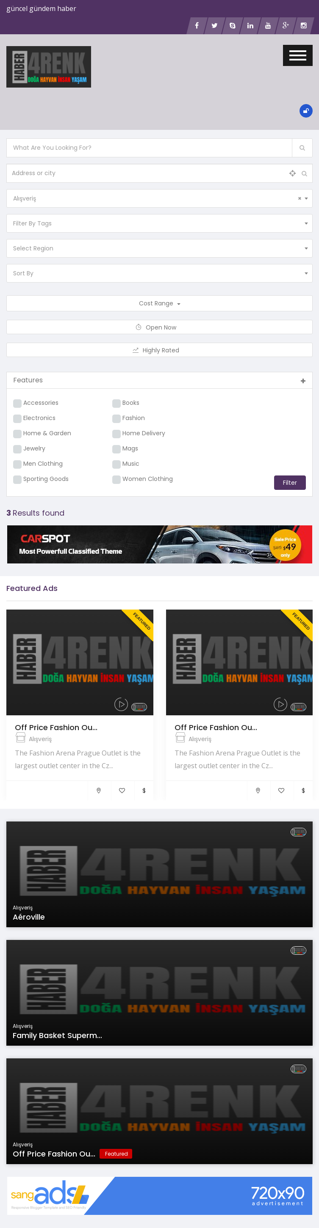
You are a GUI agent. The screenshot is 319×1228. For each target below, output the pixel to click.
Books (130, 402)
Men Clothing (43, 463)
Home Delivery (143, 433)
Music (130, 463)
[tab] (159, 380)
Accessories (40, 402)
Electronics (39, 418)
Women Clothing (147, 479)
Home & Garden (47, 433)
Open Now (159, 327)
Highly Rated (159, 350)
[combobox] (159, 198)
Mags (130, 448)
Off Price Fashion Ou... (56, 727)
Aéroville (29, 917)
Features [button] (159, 380)
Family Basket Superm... (57, 1035)
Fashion (133, 418)
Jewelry (34, 448)
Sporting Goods (46, 479)
